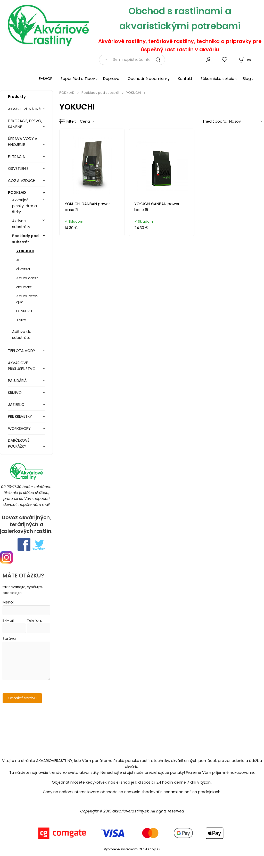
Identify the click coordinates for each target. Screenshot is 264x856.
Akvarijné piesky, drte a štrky (24, 205)
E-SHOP (45, 78)
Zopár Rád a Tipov (78, 78)
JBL (19, 260)
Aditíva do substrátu (21, 334)
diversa (23, 269)
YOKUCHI (25, 251)
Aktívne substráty (21, 223)
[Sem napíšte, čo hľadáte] (137, 60)
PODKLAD (17, 192)
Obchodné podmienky (149, 78)
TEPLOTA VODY (21, 350)
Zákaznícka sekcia (217, 78)
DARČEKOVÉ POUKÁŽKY (18, 443)
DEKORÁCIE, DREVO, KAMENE (25, 123)
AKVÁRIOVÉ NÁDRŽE (25, 109)
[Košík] (244, 59)
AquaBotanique (27, 299)
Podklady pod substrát (25, 238)
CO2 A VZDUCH (21, 180)
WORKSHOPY (19, 428)
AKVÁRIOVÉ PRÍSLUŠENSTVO (22, 365)
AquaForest (27, 278)
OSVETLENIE (18, 168)
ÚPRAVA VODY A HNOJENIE (22, 141)
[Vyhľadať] (104, 60)
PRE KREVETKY (20, 416)
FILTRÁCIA (16, 156)
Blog (247, 78)
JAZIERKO (16, 404)
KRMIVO (15, 392)
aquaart (24, 287)
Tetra (21, 320)
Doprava (111, 78)
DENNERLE (24, 311)
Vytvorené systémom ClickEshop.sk (132, 849)
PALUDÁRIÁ (17, 380)
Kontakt (185, 78)
